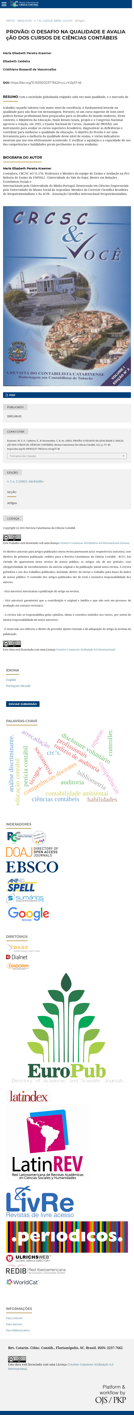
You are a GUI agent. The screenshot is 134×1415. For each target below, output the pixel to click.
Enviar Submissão (23, 704)
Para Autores (14, 1324)
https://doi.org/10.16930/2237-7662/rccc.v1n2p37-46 (46, 83)
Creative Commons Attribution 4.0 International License (94, 543)
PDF (12, 395)
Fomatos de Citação (23, 456)
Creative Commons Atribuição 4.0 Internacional (85, 649)
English (11, 680)
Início (10, 20)
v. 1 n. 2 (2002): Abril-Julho (53, 20)
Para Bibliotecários (18, 1330)
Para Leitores (14, 1318)
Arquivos (24, 20)
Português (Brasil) (18, 686)
